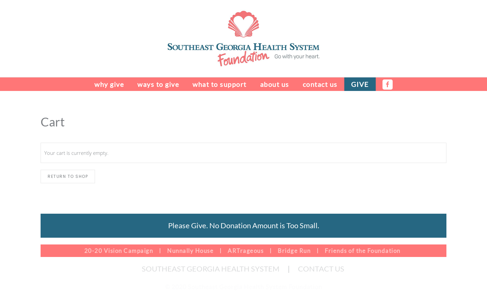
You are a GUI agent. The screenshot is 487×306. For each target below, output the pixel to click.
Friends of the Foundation (361, 250)
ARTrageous (245, 250)
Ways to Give (158, 84)
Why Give (109, 84)
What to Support (219, 84)
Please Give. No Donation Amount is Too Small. (243, 225)
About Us (274, 84)
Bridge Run (293, 250)
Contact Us (320, 84)
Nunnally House (189, 250)
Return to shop (68, 176)
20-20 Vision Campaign (117, 250)
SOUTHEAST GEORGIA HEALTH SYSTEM (210, 268)
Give (360, 84)
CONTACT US (321, 268)
